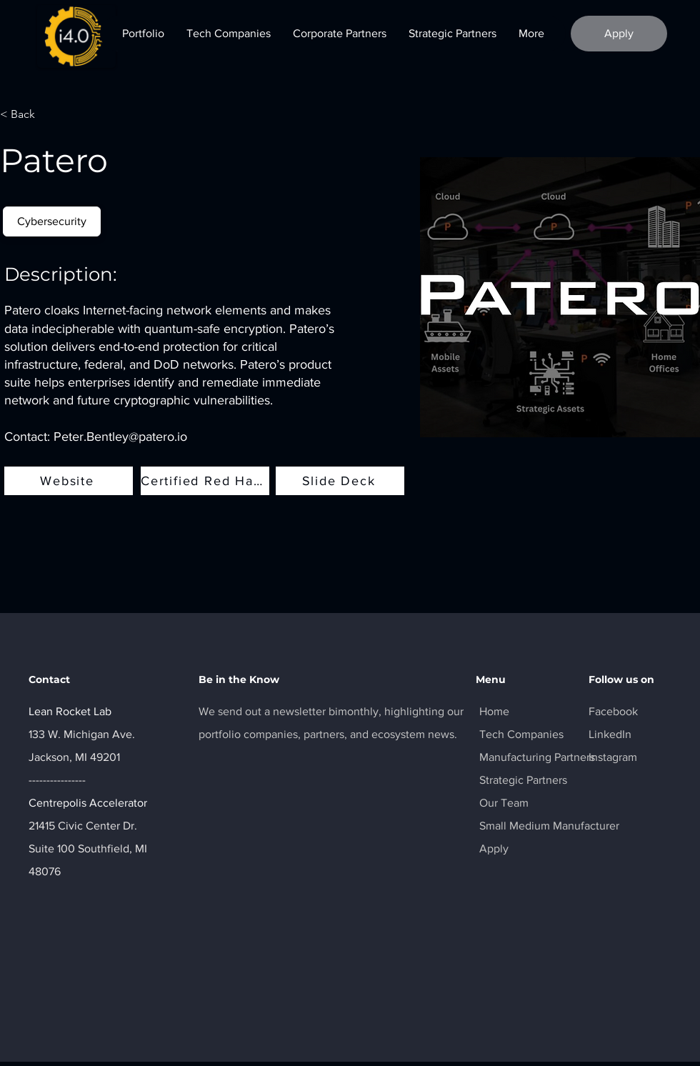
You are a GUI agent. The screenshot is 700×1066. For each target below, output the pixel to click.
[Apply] (619, 33)
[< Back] (28, 114)
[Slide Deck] (340, 481)
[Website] (68, 481)
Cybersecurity (51, 220)
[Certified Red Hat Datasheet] (205, 481)
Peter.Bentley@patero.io (120, 436)
